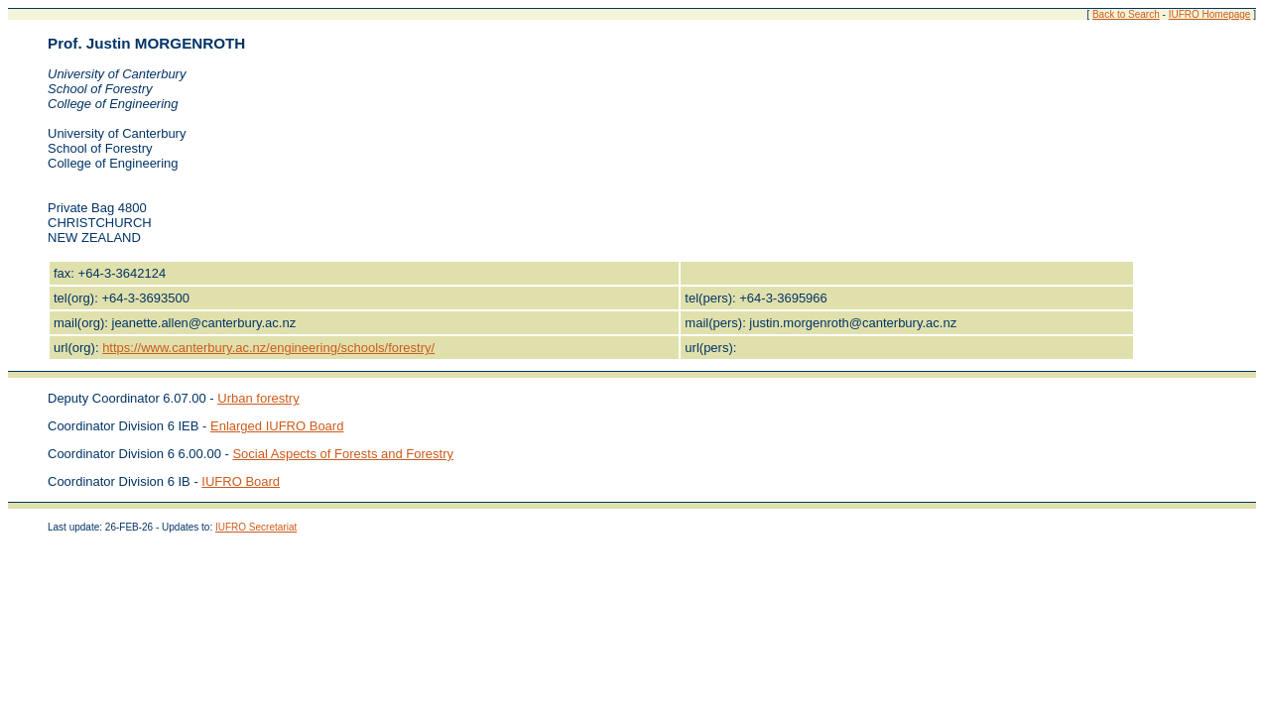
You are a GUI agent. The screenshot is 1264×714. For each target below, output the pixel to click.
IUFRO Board (240, 481)
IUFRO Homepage (1210, 14)
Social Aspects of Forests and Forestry (342, 453)
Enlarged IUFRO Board (276, 425)
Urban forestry (258, 398)
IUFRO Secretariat (256, 527)
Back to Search (1126, 14)
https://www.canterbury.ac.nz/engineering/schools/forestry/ (268, 347)
